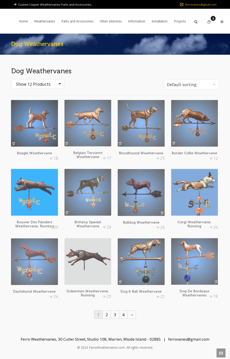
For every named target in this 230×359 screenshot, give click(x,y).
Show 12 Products (33, 84)
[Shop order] (191, 84)
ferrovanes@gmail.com (198, 4)
